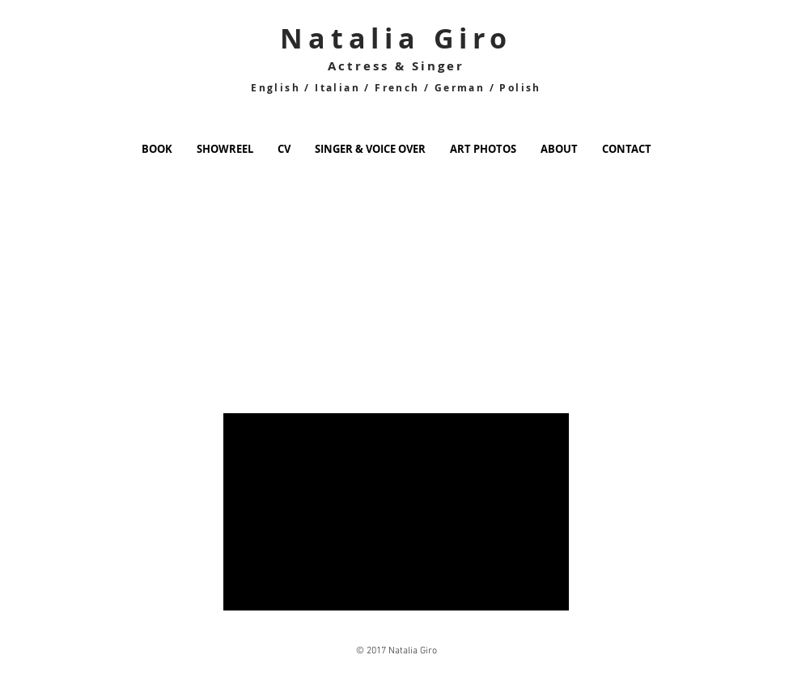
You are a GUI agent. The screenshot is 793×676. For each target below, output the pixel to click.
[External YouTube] (194, 314)
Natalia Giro (396, 38)
